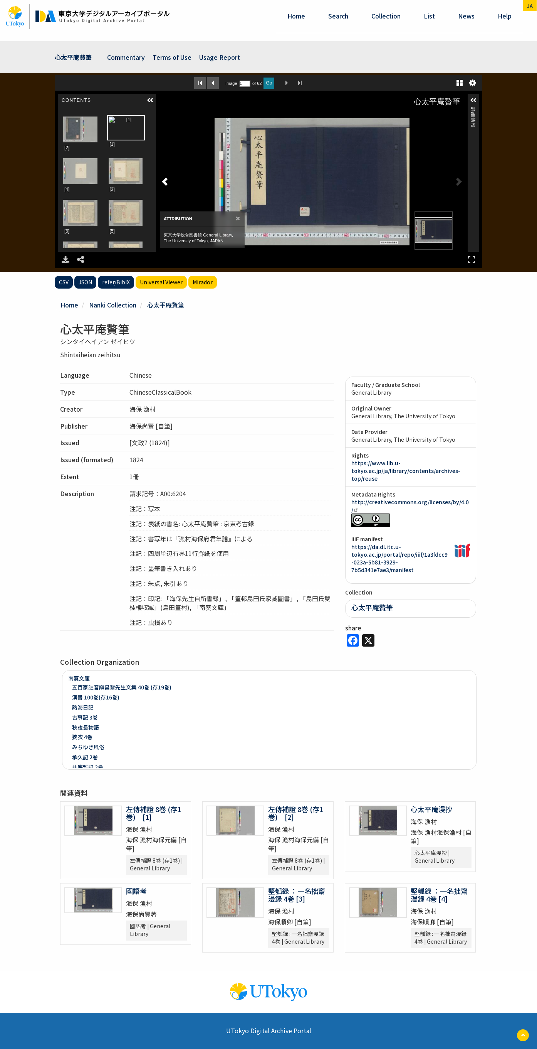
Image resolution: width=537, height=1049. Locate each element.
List (429, 15)
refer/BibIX (116, 282)
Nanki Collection (112, 304)
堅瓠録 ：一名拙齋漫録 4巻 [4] (439, 895)
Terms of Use (172, 57)
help (505, 15)
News (466, 15)
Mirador (203, 282)
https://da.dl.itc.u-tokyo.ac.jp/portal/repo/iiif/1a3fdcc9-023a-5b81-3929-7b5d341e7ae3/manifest (399, 558)
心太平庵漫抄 (431, 809)
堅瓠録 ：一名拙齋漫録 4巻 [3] (296, 895)
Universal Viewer (161, 282)
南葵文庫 (79, 678)
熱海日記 (83, 707)
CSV (64, 282)
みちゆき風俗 (88, 747)
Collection (386, 15)
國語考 (136, 891)
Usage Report (219, 57)
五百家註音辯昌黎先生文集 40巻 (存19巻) (121, 687)
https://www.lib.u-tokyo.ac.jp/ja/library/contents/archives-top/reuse (405, 470)
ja (530, 5)
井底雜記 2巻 (87, 767)
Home (296, 15)
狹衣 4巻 (82, 737)
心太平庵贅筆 (73, 57)
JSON (85, 282)
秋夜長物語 (85, 727)
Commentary (126, 57)
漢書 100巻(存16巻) (95, 697)
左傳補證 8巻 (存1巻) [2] (295, 813)
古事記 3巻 (85, 717)
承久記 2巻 (85, 757)
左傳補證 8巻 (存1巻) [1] (153, 813)
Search (338, 15)
